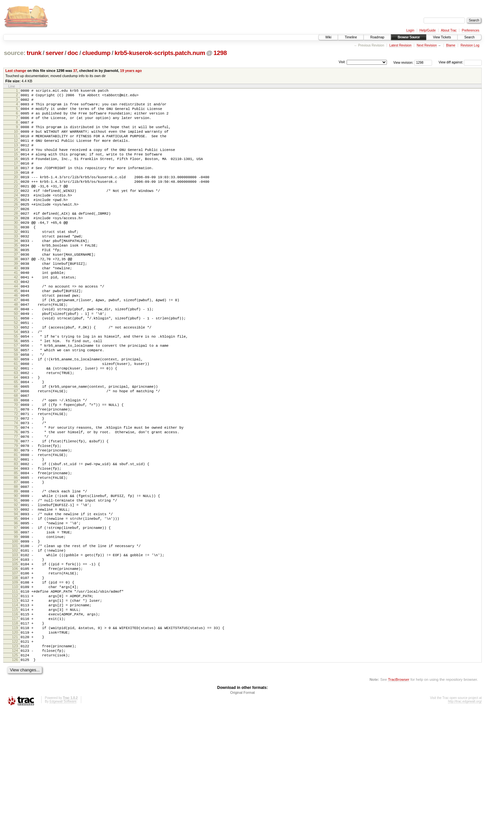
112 (15, 704)
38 (16, 295)
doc (73, 52)
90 (16, 582)
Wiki (328, 37)
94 (16, 605)
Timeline (351, 37)
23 (16, 212)
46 (16, 339)
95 (16, 610)
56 (16, 394)
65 (16, 444)
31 (16, 256)
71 (16, 477)
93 (16, 599)
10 (16, 140)
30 (16, 251)
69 (16, 466)
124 (15, 771)
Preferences (470, 30)
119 (15, 743)
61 (16, 422)
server (54, 52)
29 (16, 245)
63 (16, 433)
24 (16, 218)
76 (16, 505)
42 (16, 317)
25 (16, 223)
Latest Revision (400, 45)
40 (16, 306)
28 (16, 240)
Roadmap (377, 37)
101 (15, 643)
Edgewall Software (62, 824)
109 (15, 688)
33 (16, 267)
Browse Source (409, 37)
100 (15, 638)
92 (16, 594)
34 (16, 273)
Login (410, 30)
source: (14, 52)
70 (16, 472)
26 (16, 229)
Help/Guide (427, 30)
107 (15, 676)
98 (16, 627)
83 (16, 544)
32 (16, 262)
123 (15, 765)
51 (16, 367)
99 (16, 632)
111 (15, 699)
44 (16, 328)
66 (16, 450)
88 (16, 571)
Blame (450, 45)
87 (16, 566)
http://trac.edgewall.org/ (465, 824)
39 (16, 300)
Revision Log (470, 45)
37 (75, 71)
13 (16, 157)
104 (15, 660)
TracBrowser (398, 802)
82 (16, 538)
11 (16, 146)
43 (16, 323)
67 (16, 455)
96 (16, 616)
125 (15, 776)
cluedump (96, 52)
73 (16, 488)
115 (15, 721)
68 (16, 461)
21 (16, 201)
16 (16, 173)
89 (16, 577)
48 (16, 350)
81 (16, 533)
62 (16, 428)
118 (15, 737)
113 (15, 710)
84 (16, 549)
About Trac (448, 30)
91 (16, 588)
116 (15, 726)
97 (16, 621)
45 (16, 334)
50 (16, 361)
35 (16, 278)
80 (16, 527)
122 (15, 759)
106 (15, 671)
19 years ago (131, 71)
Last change (16, 71)
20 (16, 195)
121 (15, 754)
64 (16, 439)
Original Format (242, 815)
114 (15, 715)
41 (16, 312)
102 (15, 649)
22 (16, 206)
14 (16, 162)
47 (16, 345)
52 (16, 372)
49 (16, 356)
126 (15, 782)
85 (16, 555)
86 (16, 560)
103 (15, 654)
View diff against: (460, 62)
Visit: (342, 62)
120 (15, 748)
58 (16, 406)
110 (15, 693)
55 (16, 389)
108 (15, 682)
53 (16, 378)
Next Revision (427, 45)
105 (15, 665)
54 (16, 383)
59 (16, 411)
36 (16, 284)
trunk (34, 52)
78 (16, 516)
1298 (220, 52)
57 (16, 400)
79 (16, 522)
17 (16, 179)
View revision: (403, 62)
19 (16, 190)
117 (15, 732)
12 (16, 151)
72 (16, 483)
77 (16, 511)
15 (16, 168)
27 (16, 234)
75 (16, 500)
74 (16, 494)
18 (16, 184)
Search (469, 37)
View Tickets (442, 37)
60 (16, 417)
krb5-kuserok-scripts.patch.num (160, 52)
